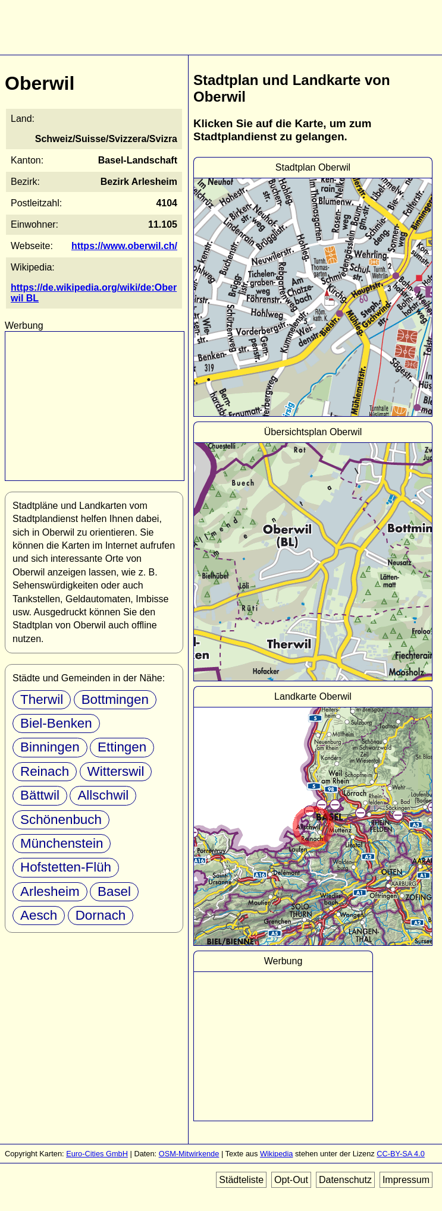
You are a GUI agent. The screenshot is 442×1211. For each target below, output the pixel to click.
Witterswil (116, 771)
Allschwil (102, 795)
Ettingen (122, 747)
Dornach (101, 915)
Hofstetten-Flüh (65, 867)
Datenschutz (345, 1180)
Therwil (41, 699)
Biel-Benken (56, 723)
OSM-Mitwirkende (189, 1153)
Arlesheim (50, 891)
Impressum (406, 1180)
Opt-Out (291, 1180)
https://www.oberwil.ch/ (124, 246)
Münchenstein (61, 843)
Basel (114, 891)
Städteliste (241, 1180)
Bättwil (39, 795)
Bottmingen (115, 699)
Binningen (50, 747)
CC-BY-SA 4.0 (401, 1153)
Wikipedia (276, 1153)
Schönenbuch (61, 819)
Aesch (38, 915)
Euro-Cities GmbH (97, 1153)
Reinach (44, 771)
